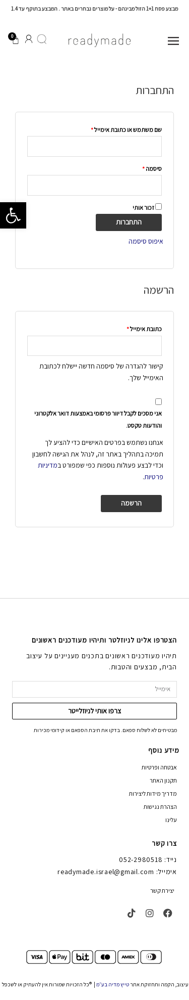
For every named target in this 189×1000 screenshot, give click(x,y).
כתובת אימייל (138, 328)
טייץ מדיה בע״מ (112, 984)
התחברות (129, 221)
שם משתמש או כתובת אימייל (121, 129)
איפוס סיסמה (146, 241)
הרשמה (131, 503)
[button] (13, 215)
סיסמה (146, 168)
